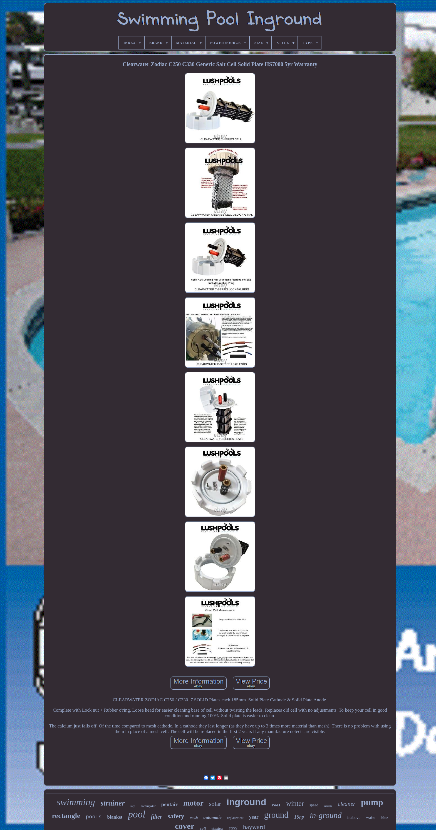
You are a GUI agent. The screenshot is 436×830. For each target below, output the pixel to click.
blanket (115, 817)
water (371, 817)
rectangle (66, 816)
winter (295, 803)
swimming (76, 802)
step (132, 805)
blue (385, 818)
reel (276, 805)
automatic (212, 817)
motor (193, 803)
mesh (194, 818)
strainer (113, 803)
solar (215, 803)
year (254, 817)
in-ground (326, 815)
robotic (328, 805)
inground (246, 802)
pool (136, 814)
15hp (299, 817)
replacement (235, 818)
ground (276, 815)
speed (313, 805)
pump (372, 802)
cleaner (346, 804)
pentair (169, 804)
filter (156, 817)
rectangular (148, 805)
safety (176, 816)
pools (94, 817)
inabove (353, 817)
